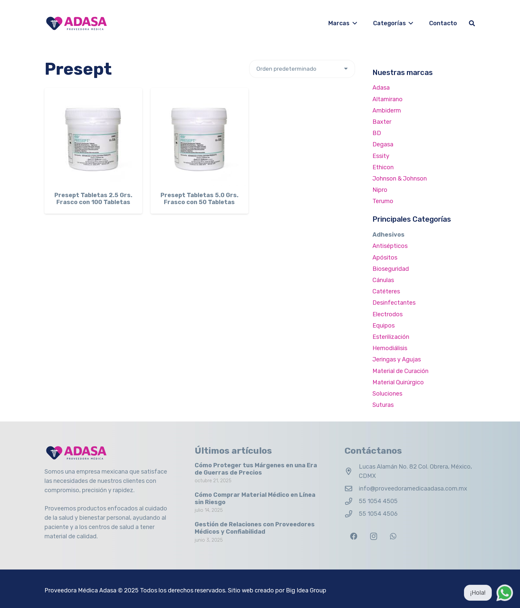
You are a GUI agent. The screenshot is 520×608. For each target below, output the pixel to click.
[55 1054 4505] (352, 501)
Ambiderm (386, 110)
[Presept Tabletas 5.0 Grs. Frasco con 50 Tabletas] (199, 137)
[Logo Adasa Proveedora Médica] (76, 23)
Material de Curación (400, 371)
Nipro (379, 189)
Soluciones (387, 393)
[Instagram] (373, 536)
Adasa (381, 87)
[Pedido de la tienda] (302, 68)
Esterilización (390, 337)
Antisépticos (390, 246)
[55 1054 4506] (352, 514)
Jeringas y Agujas (396, 359)
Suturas (383, 405)
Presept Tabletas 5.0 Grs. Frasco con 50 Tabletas (199, 198)
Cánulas (383, 280)
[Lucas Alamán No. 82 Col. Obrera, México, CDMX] (352, 471)
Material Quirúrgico (398, 382)
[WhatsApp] (393, 536)
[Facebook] (354, 536)
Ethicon (383, 167)
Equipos (383, 325)
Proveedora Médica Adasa (80, 590)
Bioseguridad (390, 268)
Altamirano (387, 99)
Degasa (382, 144)
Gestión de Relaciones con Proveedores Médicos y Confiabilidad (255, 528)
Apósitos (384, 257)
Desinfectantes (394, 302)
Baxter (381, 121)
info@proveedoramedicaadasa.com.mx (413, 488)
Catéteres (386, 291)
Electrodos (387, 314)
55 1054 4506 (378, 513)
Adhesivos (388, 234)
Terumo (382, 201)
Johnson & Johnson (399, 178)
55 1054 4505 (378, 501)
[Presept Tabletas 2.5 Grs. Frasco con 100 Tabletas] (93, 137)
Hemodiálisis (389, 348)
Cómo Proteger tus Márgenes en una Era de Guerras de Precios (256, 469)
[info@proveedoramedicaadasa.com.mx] (352, 489)
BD (376, 133)
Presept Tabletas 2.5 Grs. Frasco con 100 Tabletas (93, 198)
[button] (353, 23)
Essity (380, 156)
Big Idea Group (306, 590)
